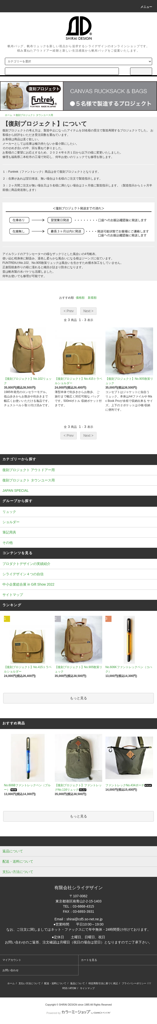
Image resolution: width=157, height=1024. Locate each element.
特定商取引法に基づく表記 (103, 983)
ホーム (8, 115)
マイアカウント (11, 959)
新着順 (92, 297)
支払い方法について (30, 983)
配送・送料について (55, 983)
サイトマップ (12, 595)
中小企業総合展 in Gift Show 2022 (28, 584)
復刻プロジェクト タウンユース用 (34, 115)
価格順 (80, 297)
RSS (64, 988)
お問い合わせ (10, 970)
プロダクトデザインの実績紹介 (26, 564)
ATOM (72, 988)
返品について (77, 983)
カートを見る (89, 959)
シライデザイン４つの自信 (23, 574)
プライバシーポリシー (134, 983)
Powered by (78, 1012)
